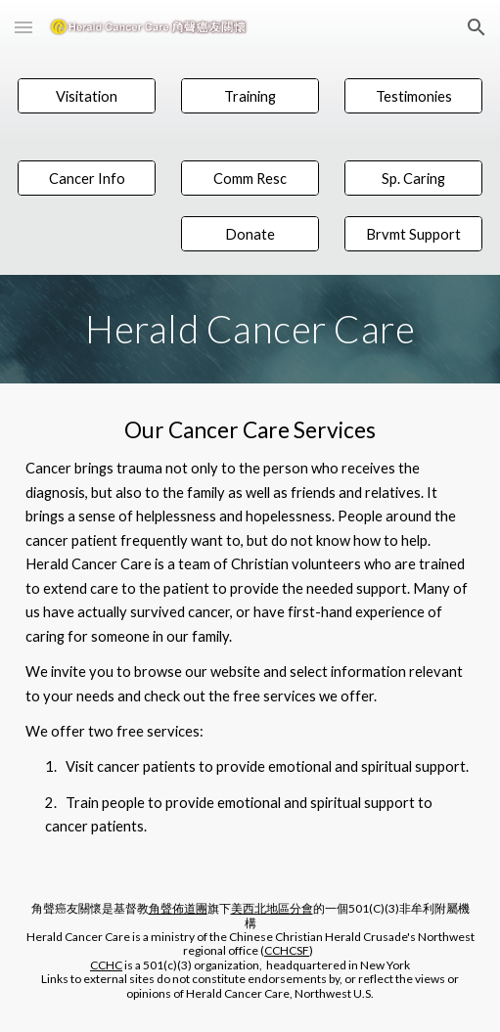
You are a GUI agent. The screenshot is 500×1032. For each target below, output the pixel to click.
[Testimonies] (413, 95)
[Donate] (250, 233)
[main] (250, 328)
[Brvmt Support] (413, 233)
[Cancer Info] (87, 178)
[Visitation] (87, 95)
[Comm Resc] (250, 178)
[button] (23, 27)
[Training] (250, 95)
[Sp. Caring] (413, 178)
